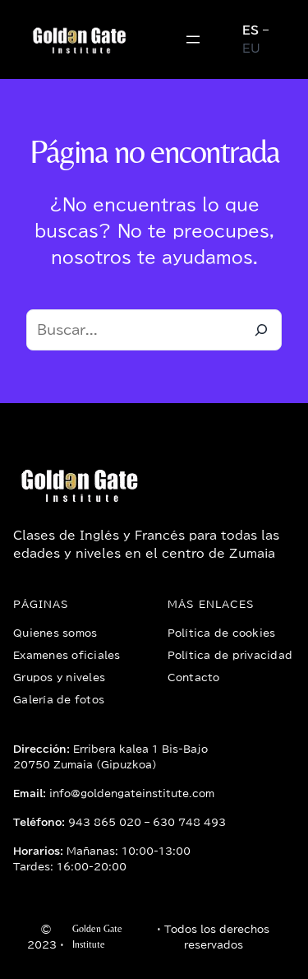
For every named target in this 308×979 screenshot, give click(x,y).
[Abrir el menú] (193, 39)
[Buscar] (261, 329)
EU (251, 48)
